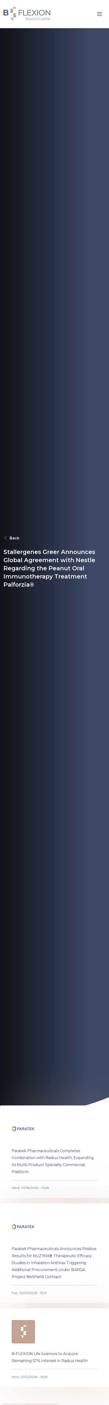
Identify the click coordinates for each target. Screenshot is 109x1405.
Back (11, 538)
